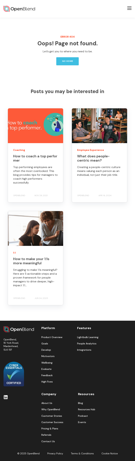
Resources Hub (86, 409)
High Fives (47, 381)
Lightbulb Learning (87, 337)
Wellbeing (46, 362)
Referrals (46, 434)
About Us (46, 403)
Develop (46, 349)
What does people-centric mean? (93, 158)
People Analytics (86, 343)
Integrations (84, 349)
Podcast (83, 415)
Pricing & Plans (49, 428)
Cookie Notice (110, 453)
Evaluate (46, 369)
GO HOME (67, 61)
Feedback (47, 375)
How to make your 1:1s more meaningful (31, 261)
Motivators (48, 356)
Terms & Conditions (82, 453)
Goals (44, 343)
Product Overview (51, 337)
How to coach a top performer (35, 158)
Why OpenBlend (50, 409)
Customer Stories (51, 415)
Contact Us (48, 441)
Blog (80, 403)
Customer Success (52, 422)
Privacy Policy (55, 453)
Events (82, 422)
